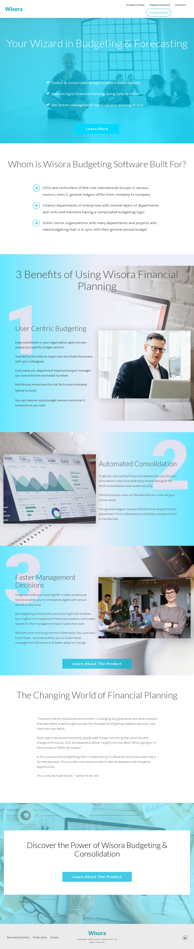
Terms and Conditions (18, 937)
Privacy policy (40, 937)
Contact (54, 937)
